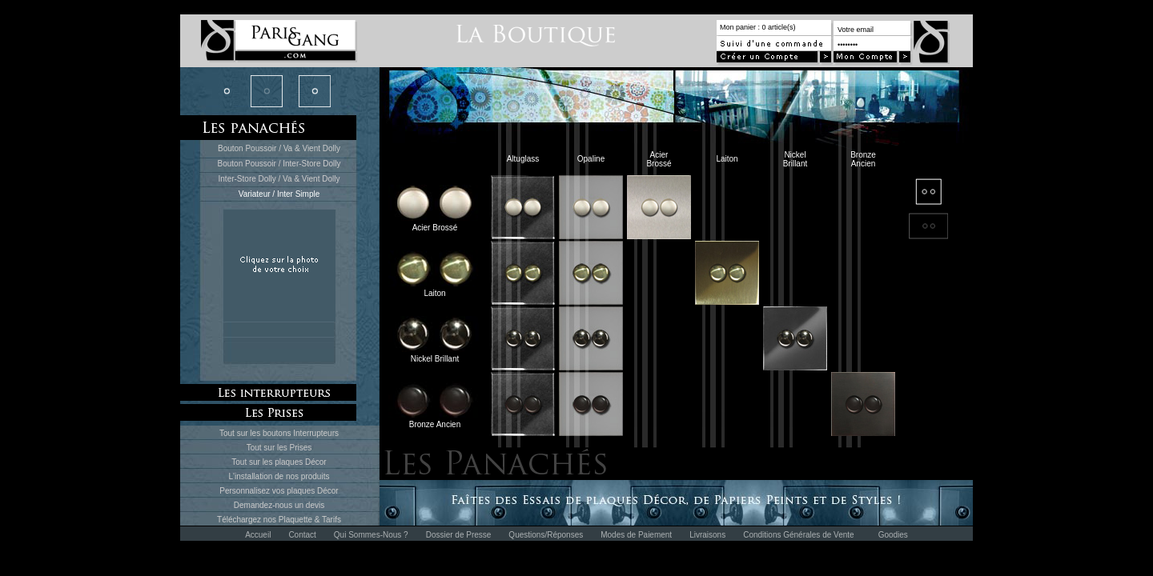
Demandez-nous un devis (279, 505)
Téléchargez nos (248, 519)
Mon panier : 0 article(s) (758, 27)
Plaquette (295, 519)
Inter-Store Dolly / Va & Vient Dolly (279, 178)
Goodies (893, 534)
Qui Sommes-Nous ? (371, 534)
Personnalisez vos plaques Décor (278, 490)
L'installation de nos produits (279, 476)
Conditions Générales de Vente (798, 534)
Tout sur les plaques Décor (278, 462)
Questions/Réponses (545, 534)
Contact (301, 534)
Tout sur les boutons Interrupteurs (279, 433)
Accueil (258, 534)
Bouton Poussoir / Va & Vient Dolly (279, 148)
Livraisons (707, 534)
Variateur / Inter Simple (279, 194)
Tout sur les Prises (279, 447)
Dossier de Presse (459, 534)
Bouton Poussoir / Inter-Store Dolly (279, 163)
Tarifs (331, 519)
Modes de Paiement (636, 534)
